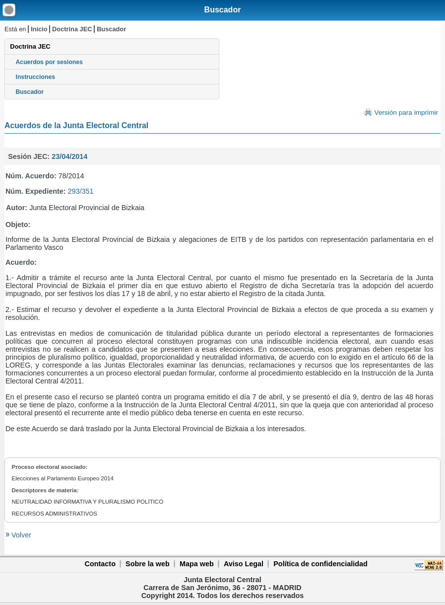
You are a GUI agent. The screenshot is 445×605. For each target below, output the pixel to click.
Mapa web (197, 564)
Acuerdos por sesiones (49, 62)
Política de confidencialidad (320, 564)
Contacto (100, 564)
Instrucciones (36, 77)
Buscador (222, 9)
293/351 (81, 191)
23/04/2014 (69, 156)
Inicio (39, 29)
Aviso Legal (243, 564)
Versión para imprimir (406, 112)
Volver (20, 535)
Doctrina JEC (72, 29)
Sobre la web (148, 564)
